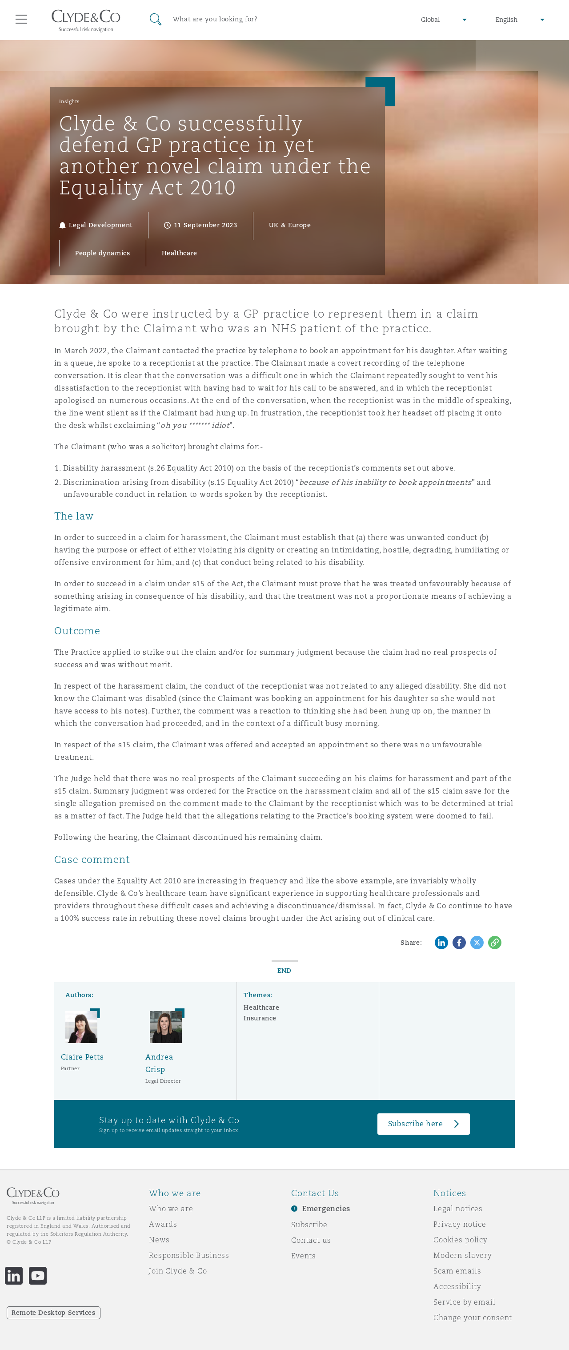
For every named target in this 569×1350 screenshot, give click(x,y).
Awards (163, 1224)
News (159, 1239)
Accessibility (457, 1286)
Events (303, 1255)
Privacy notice (459, 1224)
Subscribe (309, 1224)
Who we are (171, 1208)
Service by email (464, 1302)
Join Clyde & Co (178, 1270)
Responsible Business (189, 1255)
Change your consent (472, 1317)
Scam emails (457, 1270)
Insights (69, 101)
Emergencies (326, 1208)
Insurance (260, 1018)
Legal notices (458, 1208)
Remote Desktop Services (54, 1313)
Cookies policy (460, 1239)
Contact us (311, 1240)
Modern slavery (462, 1255)
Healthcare (261, 1007)
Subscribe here (415, 1123)
